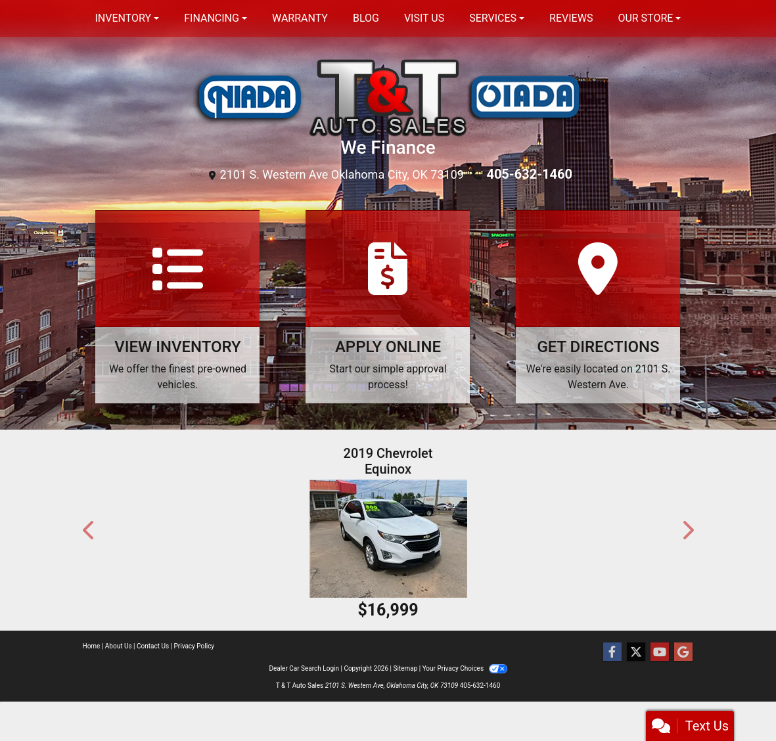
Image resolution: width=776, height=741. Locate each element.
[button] (89, 530)
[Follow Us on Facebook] (612, 652)
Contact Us (153, 646)
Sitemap (405, 668)
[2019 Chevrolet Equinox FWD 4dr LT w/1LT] (388, 539)
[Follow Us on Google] (683, 652)
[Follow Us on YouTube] (659, 652)
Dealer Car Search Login (304, 668)
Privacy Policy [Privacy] (194, 646)
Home (92, 646)
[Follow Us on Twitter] (636, 652)
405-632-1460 (529, 174)
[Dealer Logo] (388, 96)
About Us (118, 646)
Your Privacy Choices (464, 668)
